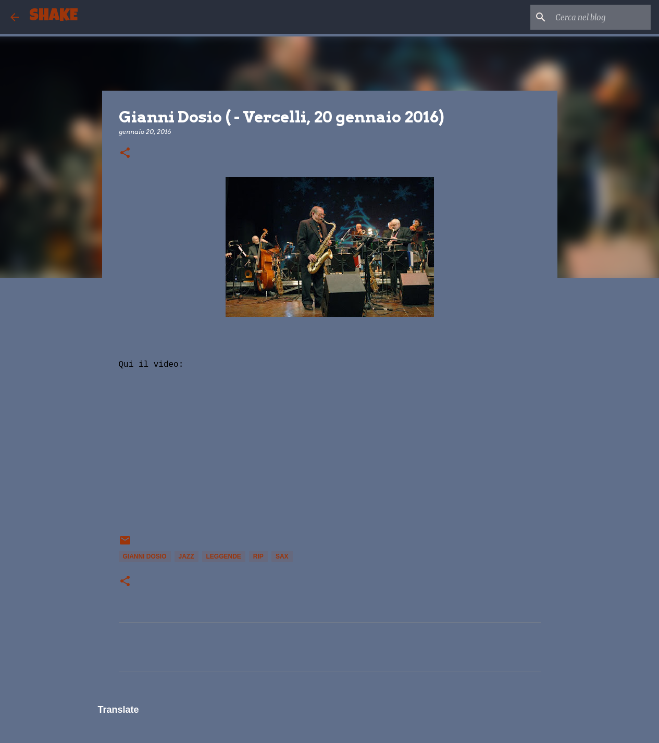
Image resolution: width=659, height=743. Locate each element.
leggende (223, 556)
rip (258, 556)
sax (282, 556)
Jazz (186, 556)
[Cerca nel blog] (596, 17)
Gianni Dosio (145, 556)
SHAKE (53, 17)
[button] (125, 153)
